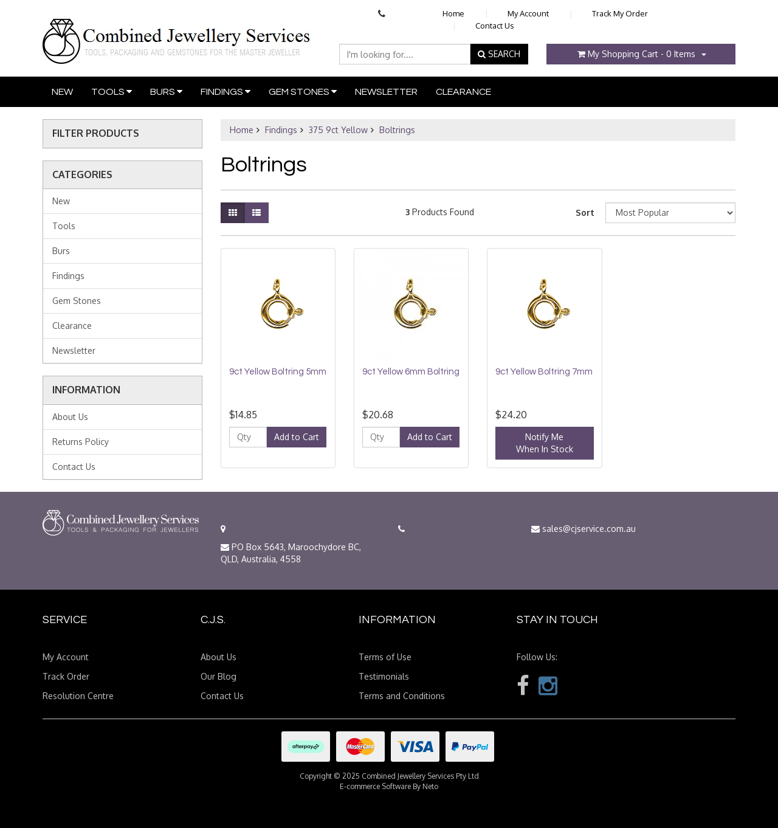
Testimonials (384, 676)
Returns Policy (80, 441)
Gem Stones (303, 91)
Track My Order (620, 13)
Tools (111, 91)
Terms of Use (385, 657)
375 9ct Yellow (338, 130)
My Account (528, 13)
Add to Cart (296, 437)
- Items (636, 54)
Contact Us (494, 25)
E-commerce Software (375, 786)
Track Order (66, 676)
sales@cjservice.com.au (583, 528)
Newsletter (386, 92)
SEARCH (499, 54)
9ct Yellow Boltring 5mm (277, 371)
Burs (166, 91)
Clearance (463, 92)
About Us (70, 417)
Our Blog (218, 676)
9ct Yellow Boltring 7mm (544, 371)
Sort (585, 212)
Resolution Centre (78, 696)
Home (453, 13)
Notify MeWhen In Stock (544, 443)
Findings (225, 91)
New (62, 92)
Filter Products (95, 133)
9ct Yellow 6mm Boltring (411, 371)
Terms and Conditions (402, 696)
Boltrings (397, 130)
